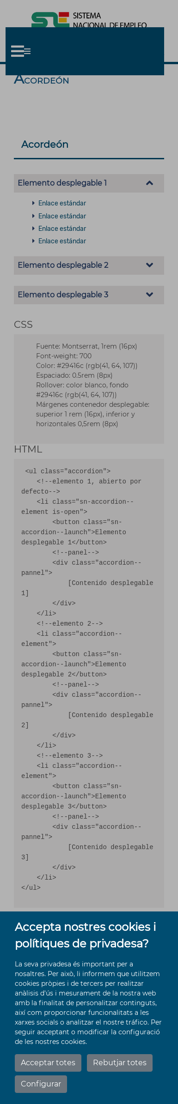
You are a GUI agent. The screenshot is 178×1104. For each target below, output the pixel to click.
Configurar (41, 1084)
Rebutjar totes (120, 1062)
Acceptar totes (48, 1062)
